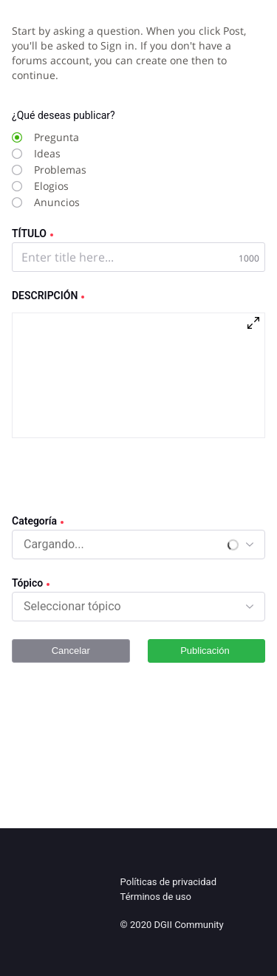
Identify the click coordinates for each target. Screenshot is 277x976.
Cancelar (71, 650)
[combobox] (55, 544)
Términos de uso (155, 896)
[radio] (123, 137)
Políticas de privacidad (168, 881)
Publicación (206, 650)
